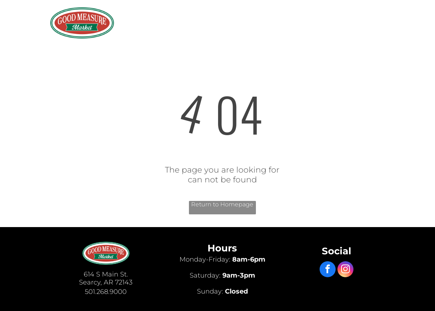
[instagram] (345, 270)
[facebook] (328, 270)
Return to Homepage (222, 204)
